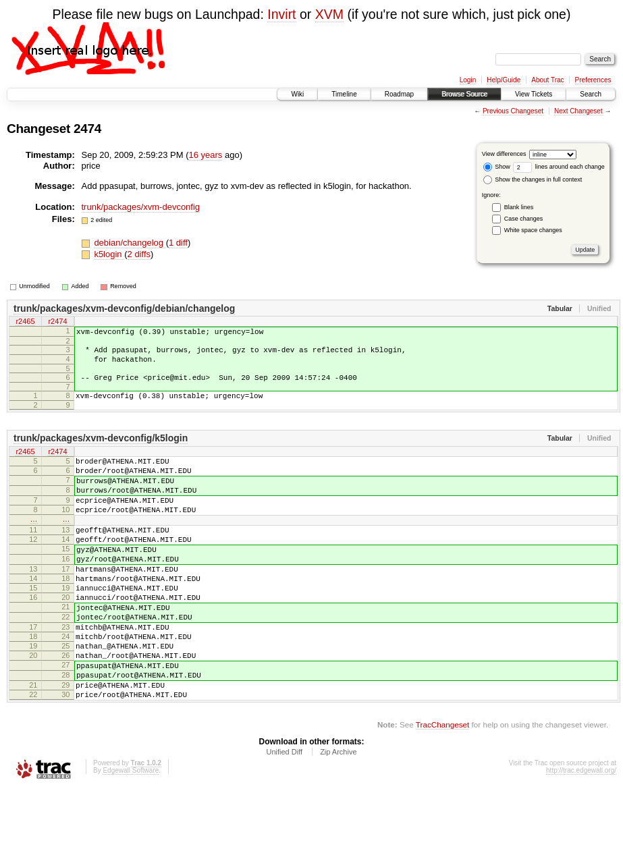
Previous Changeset (513, 111)
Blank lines (519, 207)
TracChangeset (442, 789)
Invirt (281, 14)
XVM (329, 14)
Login (468, 80)
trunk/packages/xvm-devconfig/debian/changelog (124, 308)
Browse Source (464, 94)
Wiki (297, 94)
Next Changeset (578, 111)
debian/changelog (129, 243)
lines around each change (559, 166)
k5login (109, 254)
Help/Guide (503, 80)
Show (496, 166)
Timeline (343, 94)
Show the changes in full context (533, 179)
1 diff (178, 243)
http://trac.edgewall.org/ (581, 835)
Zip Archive (338, 817)
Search (590, 94)
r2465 (25, 323)
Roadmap (399, 94)
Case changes (523, 218)
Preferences (593, 80)
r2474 (57, 323)
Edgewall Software (131, 835)
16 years (206, 155)
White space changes (533, 230)
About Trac (547, 80)
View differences (504, 153)
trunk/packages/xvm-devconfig (141, 207)
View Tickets (533, 94)
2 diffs (139, 254)
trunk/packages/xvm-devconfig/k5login (100, 450)
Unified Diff (284, 817)
